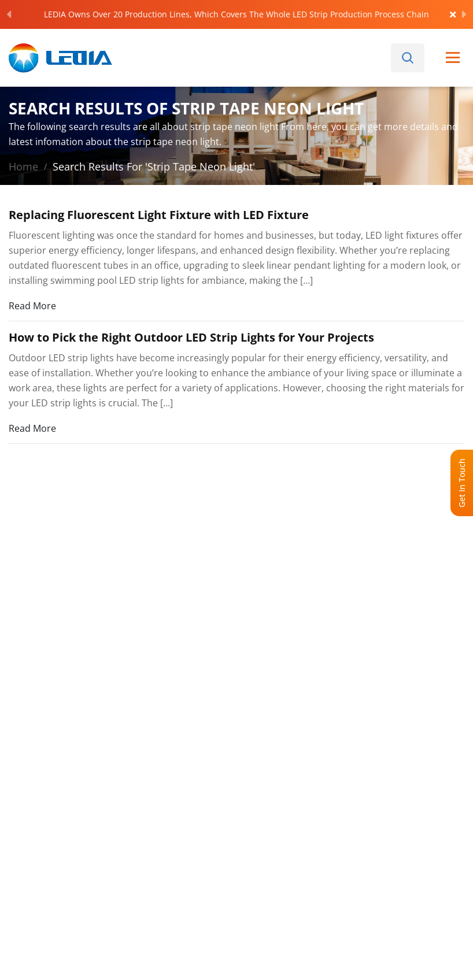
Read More (32, 305)
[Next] (464, 14)
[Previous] (8, 14)
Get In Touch (461, 482)
